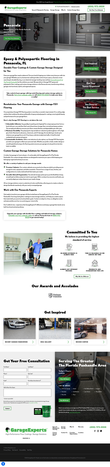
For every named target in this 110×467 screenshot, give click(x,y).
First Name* (6, 367)
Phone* (5, 373)
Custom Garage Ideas (90, 68)
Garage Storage (63, 427)
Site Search (15, 450)
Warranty (80, 427)
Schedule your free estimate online (20, 215)
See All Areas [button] (64, 400)
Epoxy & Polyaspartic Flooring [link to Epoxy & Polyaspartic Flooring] (40, 10)
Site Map (29, 450)
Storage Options (91, 91)
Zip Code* (30, 373)
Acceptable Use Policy (33, 402)
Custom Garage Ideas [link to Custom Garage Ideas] (73, 10)
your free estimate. (74, 412)
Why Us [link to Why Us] (63, 10)
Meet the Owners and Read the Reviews (64, 2)
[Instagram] (98, 431)
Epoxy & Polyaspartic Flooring (56, 428)
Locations (80, 432)
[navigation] (56, 10)
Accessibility (22, 450)
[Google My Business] (101, 431)
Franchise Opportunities (74, 433)
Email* (5, 380)
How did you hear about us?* (34, 380)
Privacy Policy (7, 450)
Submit (7, 408)
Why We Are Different (82, 276)
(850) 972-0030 (96, 6)
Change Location (75, 6)
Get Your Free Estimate (96, 10)
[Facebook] (95, 431)
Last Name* (30, 367)
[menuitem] (40, 10)
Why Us (72, 427)
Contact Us (64, 432)
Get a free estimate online (23, 95)
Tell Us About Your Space (9, 387)
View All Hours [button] (64, 379)
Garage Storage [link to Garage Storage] (55, 10)
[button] (3, 464)
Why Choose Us (91, 112)
